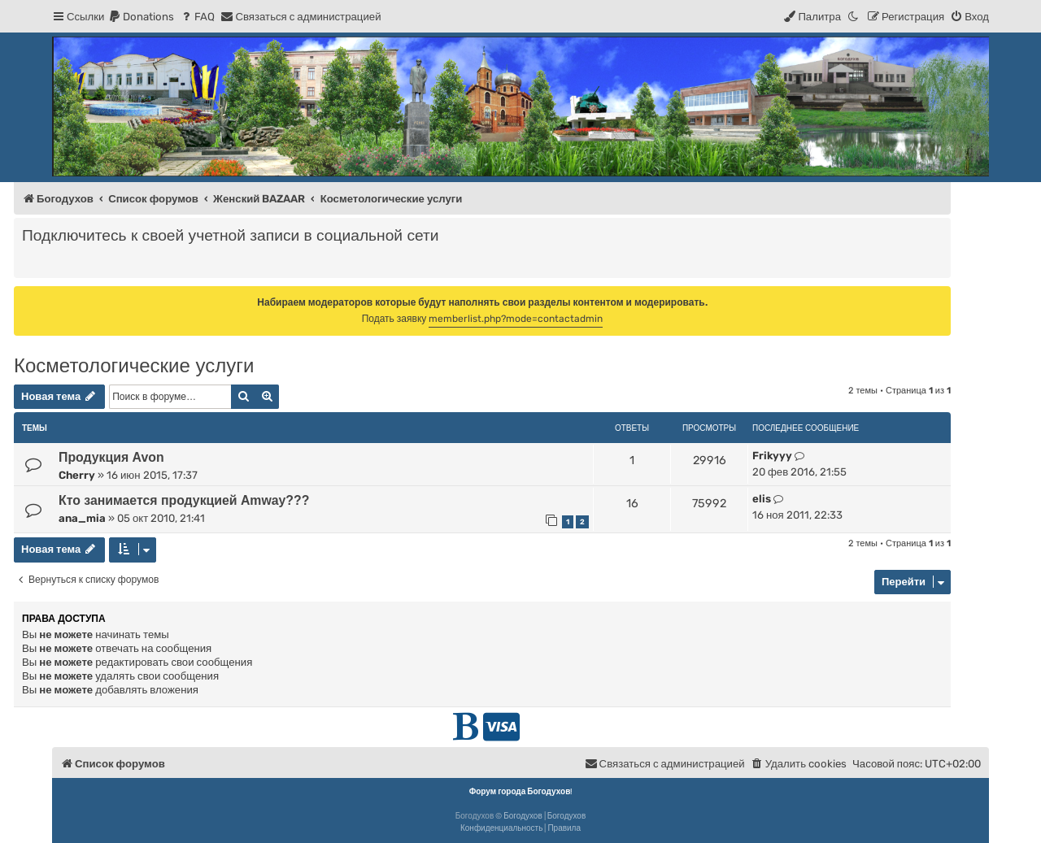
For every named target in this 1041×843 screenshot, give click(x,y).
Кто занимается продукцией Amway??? (184, 500)
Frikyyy (772, 456)
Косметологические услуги (134, 365)
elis (761, 499)
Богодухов (522, 816)
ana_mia (82, 518)
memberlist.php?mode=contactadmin (516, 318)
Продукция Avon (111, 457)
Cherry (77, 475)
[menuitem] (141, 16)
